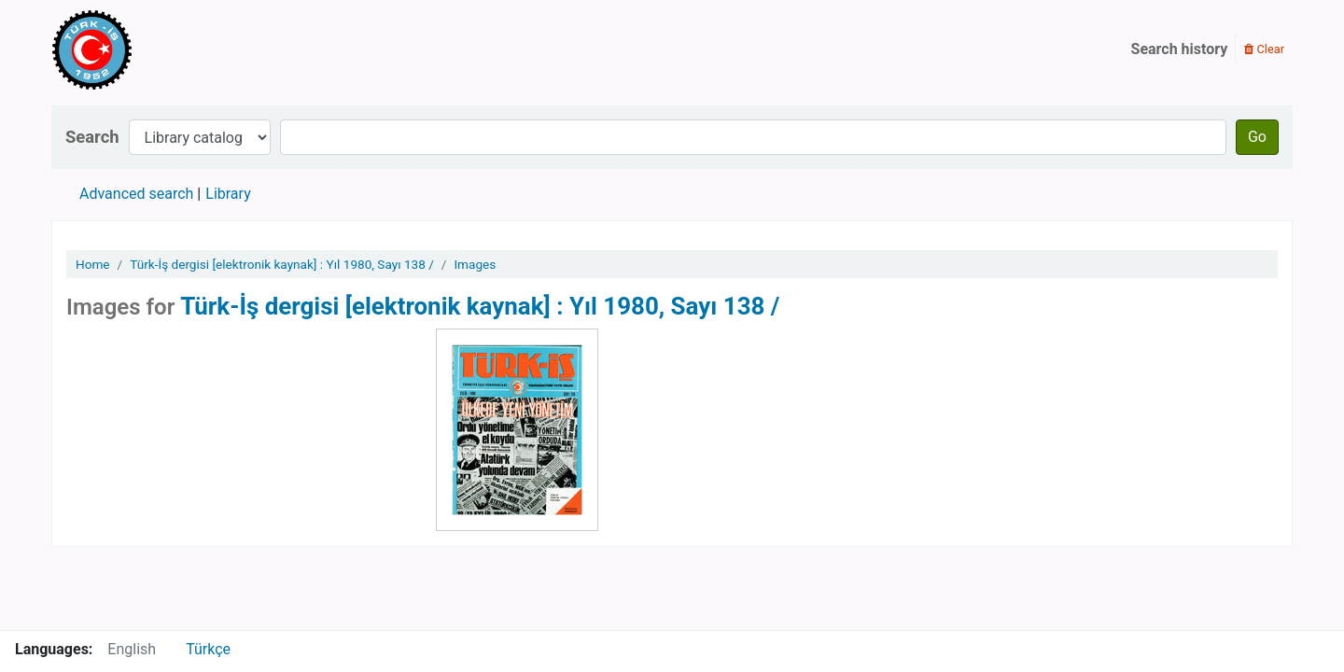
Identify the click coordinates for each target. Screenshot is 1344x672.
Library (227, 194)
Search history (1179, 49)
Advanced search (136, 194)
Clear (1264, 49)
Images (475, 264)
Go (1257, 137)
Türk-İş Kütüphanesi (145, 49)
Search (92, 137)
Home (93, 264)
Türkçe (208, 649)
